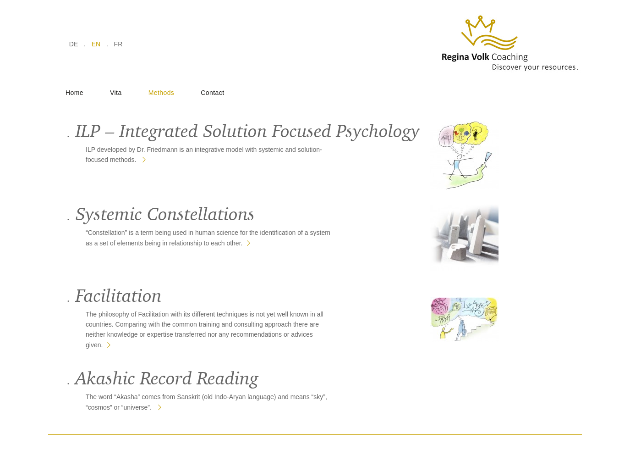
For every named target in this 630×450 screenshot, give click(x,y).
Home (74, 92)
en (96, 44)
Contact (212, 92)
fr (118, 44)
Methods (161, 92)
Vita (116, 92)
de (73, 44)
